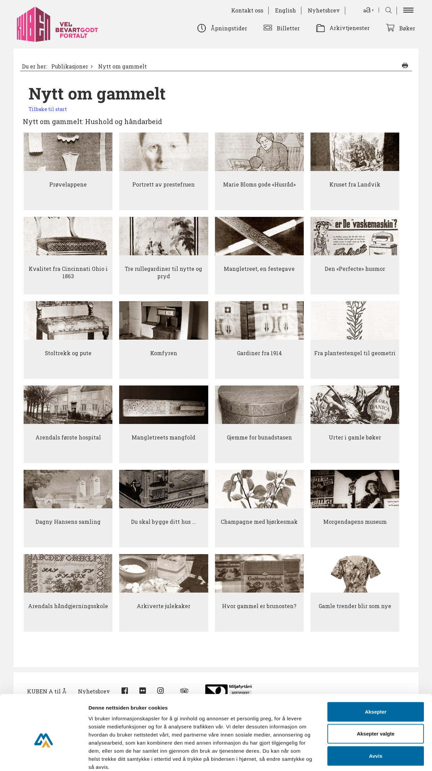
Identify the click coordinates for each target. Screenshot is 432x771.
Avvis (375, 719)
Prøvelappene (68, 184)
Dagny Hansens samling (68, 521)
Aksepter (375, 675)
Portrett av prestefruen (163, 184)
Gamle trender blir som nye (355, 606)
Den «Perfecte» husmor (355, 268)
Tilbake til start (48, 109)
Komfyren (163, 353)
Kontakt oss (247, 10)
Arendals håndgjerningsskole (68, 606)
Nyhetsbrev (324, 10)
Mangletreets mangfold (163, 437)
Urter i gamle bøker (355, 437)
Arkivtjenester (349, 27)
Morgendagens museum (355, 521)
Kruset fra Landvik (354, 184)
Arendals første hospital (68, 437)
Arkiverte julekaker (163, 606)
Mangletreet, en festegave (259, 268)
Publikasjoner (69, 66)
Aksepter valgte (376, 697)
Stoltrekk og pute (68, 353)
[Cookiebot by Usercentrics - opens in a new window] (43, 758)
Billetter (288, 28)
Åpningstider (229, 28)
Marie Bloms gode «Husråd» (259, 184)
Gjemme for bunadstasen (259, 437)
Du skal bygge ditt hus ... (163, 521)
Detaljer (359, 758)
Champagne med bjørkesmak (259, 521)
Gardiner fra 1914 (259, 353)
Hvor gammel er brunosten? (259, 606)
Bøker (407, 28)
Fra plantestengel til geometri (355, 353)
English (285, 10)
